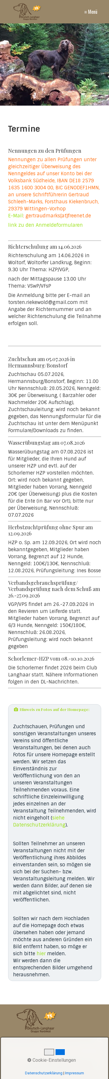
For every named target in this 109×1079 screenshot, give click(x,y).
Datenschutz (89, 1051)
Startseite (17, 1051)
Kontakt (38, 1051)
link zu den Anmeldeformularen (45, 225)
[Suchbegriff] (54, 1041)
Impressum (61, 1051)
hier (41, 954)
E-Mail (15, 216)
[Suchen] (100, 1040)
